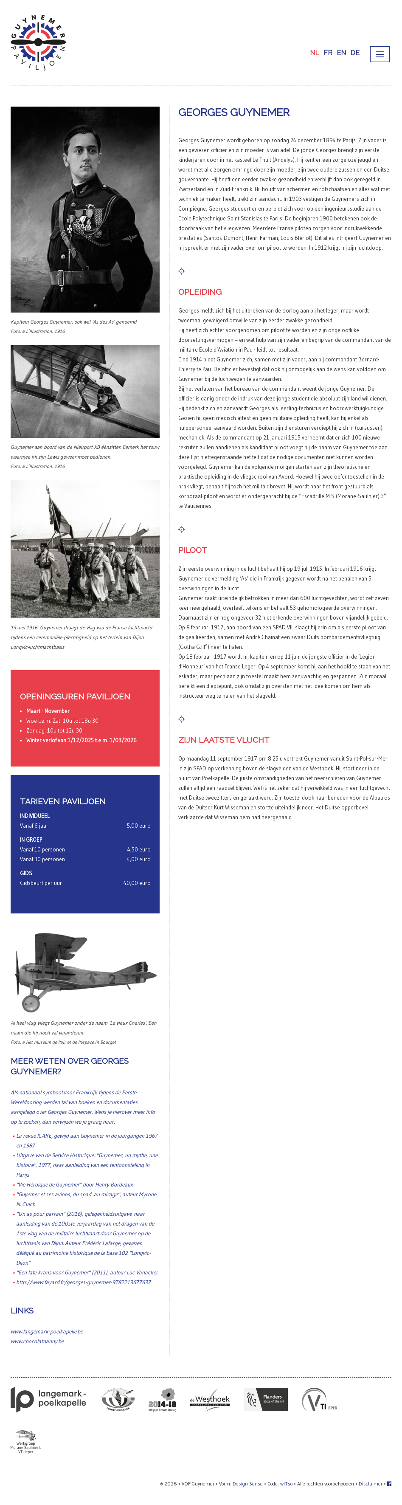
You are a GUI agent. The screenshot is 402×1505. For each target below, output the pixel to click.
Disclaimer (370, 1483)
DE (355, 53)
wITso (286, 1483)
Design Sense (248, 1483)
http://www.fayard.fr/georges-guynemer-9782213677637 (83, 1282)
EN (341, 53)
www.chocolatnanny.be (37, 1341)
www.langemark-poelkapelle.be (47, 1331)
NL (314, 53)
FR (327, 53)
